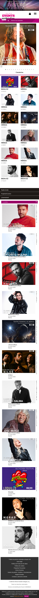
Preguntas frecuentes (6, 193)
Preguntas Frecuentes (19, 568)
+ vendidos (19, 202)
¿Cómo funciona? (5, 197)
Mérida (24, 89)
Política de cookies (18, 596)
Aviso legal (19, 561)
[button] (6, 69)
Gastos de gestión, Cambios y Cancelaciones (19, 572)
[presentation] (1, 66)
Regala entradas (4, 190)
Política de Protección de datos (19, 563)
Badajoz (4, 89)
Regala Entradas (19, 574)
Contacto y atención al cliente (19, 576)
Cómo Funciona (19, 570)
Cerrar (26, 596)
